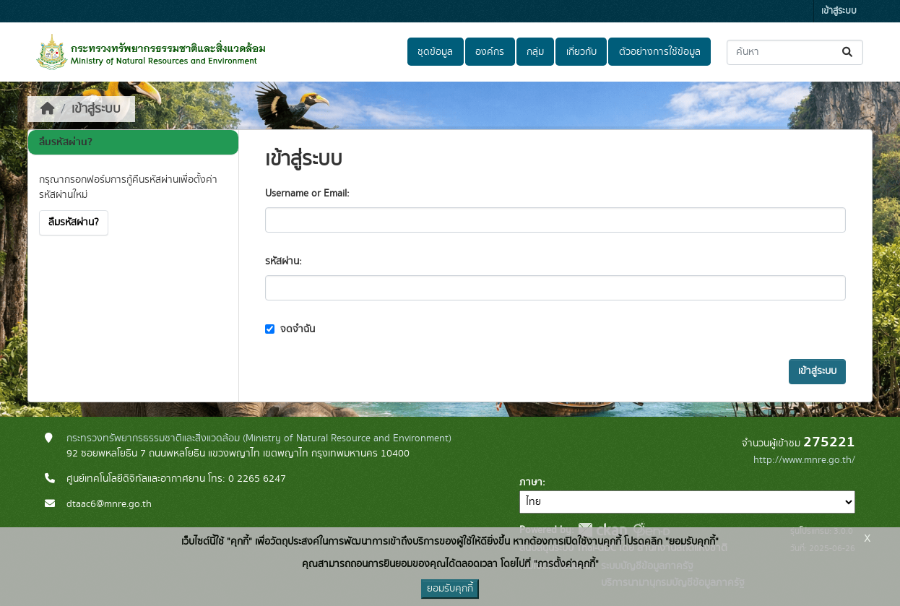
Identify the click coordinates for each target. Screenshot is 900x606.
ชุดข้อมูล (435, 52)
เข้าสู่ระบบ (839, 11)
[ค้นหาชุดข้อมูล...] (795, 52)
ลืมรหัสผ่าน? (73, 222)
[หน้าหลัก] (47, 109)
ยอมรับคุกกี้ (450, 588)
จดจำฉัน (290, 329)
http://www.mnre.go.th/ (804, 460)
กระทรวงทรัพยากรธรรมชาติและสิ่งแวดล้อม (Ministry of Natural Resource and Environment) (258, 438)
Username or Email (306, 193)
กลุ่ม (535, 52)
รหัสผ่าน (282, 261)
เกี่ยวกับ (581, 52)
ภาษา (530, 482)
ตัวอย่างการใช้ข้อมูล (660, 52)
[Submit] (848, 52)
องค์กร (489, 52)
